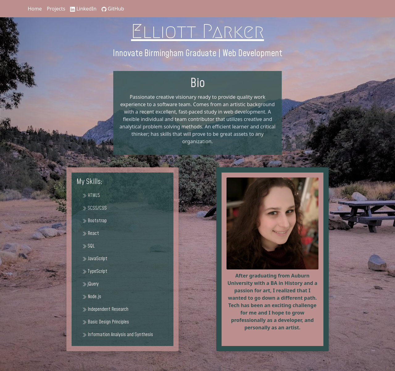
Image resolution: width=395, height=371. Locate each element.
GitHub (113, 8)
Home (35, 8)
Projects (56, 8)
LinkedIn (83, 8)
